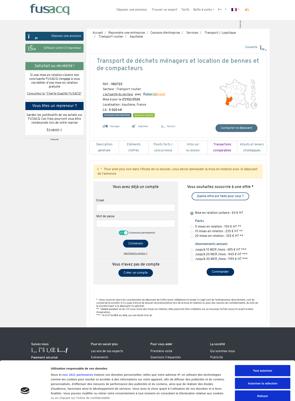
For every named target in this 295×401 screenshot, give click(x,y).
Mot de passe (105, 216)
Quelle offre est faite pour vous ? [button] (220, 196)
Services (191, 33)
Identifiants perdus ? (136, 253)
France (141, 105)
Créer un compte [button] (136, 273)
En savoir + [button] (54, 130)
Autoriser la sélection (263, 351)
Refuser (262, 364)
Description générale (104, 148)
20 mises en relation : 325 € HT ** (219, 236)
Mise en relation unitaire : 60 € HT (219, 213)
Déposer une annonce (131, 10)
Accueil (97, 33)
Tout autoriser (262, 339)
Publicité (240, 24)
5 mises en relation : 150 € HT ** (218, 227)
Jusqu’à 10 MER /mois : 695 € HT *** (220, 250)
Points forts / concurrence (163, 148)
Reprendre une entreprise (126, 33)
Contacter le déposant (236, 128)
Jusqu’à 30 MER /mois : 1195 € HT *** (221, 259)
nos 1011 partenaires (77, 343)
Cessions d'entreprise (165, 33)
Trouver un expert (164, 10)
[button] (246, 10)
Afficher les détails (64, 393)
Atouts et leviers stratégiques (251, 148)
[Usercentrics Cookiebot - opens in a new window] (25, 393)
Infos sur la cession (192, 148)
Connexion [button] (135, 244)
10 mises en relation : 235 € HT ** (219, 231)
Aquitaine (135, 37)
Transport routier (110, 37)
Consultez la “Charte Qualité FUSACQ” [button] (54, 94)
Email (100, 201)
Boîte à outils (202, 10)
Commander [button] (220, 272)
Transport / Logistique (219, 33)
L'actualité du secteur (118, 95)
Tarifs (185, 10)
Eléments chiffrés (133, 148)
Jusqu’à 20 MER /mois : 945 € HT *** (221, 254)
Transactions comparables (222, 148)
